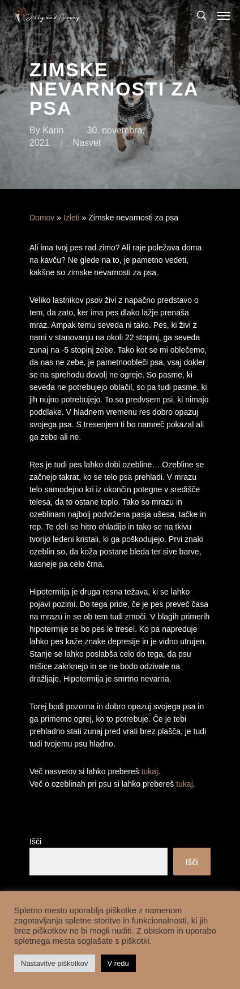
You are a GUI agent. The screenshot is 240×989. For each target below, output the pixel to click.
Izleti (71, 217)
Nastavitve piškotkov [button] (54, 963)
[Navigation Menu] (223, 15)
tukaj (150, 771)
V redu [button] (118, 963)
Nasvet (87, 143)
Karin (52, 130)
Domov (41, 217)
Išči (35, 841)
